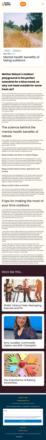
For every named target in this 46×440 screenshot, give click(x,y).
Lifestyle (7, 51)
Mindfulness (16, 51)
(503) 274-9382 (23, 397)
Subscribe (23, 421)
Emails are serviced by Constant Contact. (31, 417)
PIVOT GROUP (26, 437)
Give (23, 4)
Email (5, 410)
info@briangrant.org (23, 400)
